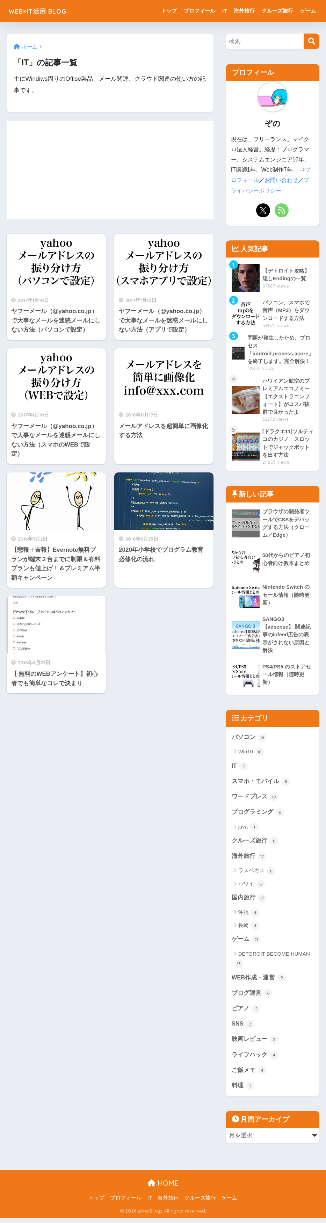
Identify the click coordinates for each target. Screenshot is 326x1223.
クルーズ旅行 (277, 11)
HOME (163, 1188)
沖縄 (249, 916)
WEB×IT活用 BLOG (45, 11)
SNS (243, 1028)
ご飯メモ (249, 1075)
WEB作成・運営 (259, 981)
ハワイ (251, 887)
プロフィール (199, 11)
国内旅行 (249, 901)
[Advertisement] (110, 170)
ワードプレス (255, 799)
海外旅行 (244, 11)
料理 (243, 1090)
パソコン (249, 739)
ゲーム (308, 11)
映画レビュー (255, 1044)
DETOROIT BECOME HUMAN (272, 962)
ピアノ (246, 1012)
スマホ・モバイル (261, 784)
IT (224, 11)
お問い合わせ (281, 180)
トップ (169, 11)
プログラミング (258, 815)
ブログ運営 (252, 997)
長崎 (249, 929)
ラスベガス (256, 874)
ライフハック (255, 1059)
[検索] (311, 41)
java (248, 830)
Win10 (251, 754)
